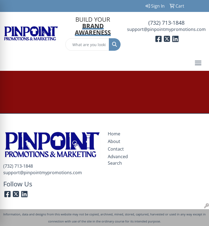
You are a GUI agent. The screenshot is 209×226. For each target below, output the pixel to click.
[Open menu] (198, 63)
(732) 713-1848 (166, 22)
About (114, 141)
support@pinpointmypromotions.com (166, 29)
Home (114, 134)
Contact (116, 149)
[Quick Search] (87, 44)
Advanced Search (117, 160)
